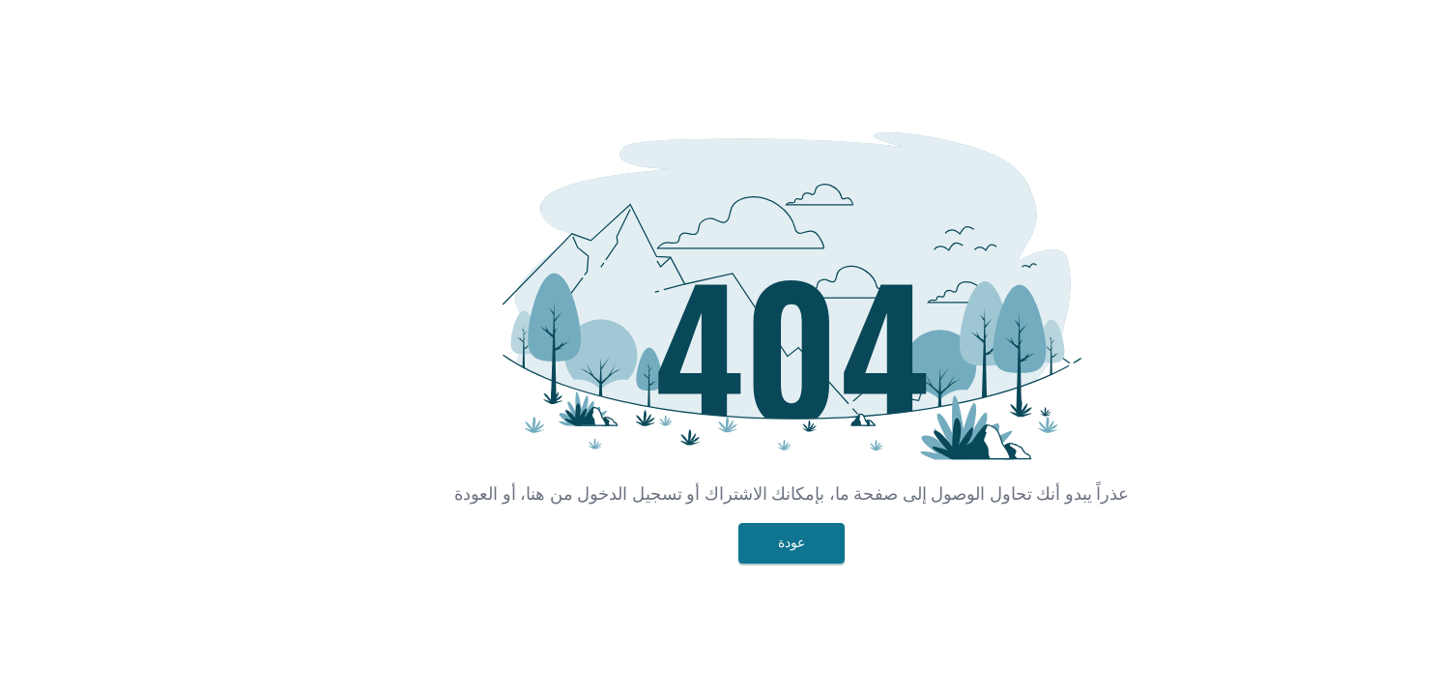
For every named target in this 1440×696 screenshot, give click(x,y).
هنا (464, 494)
